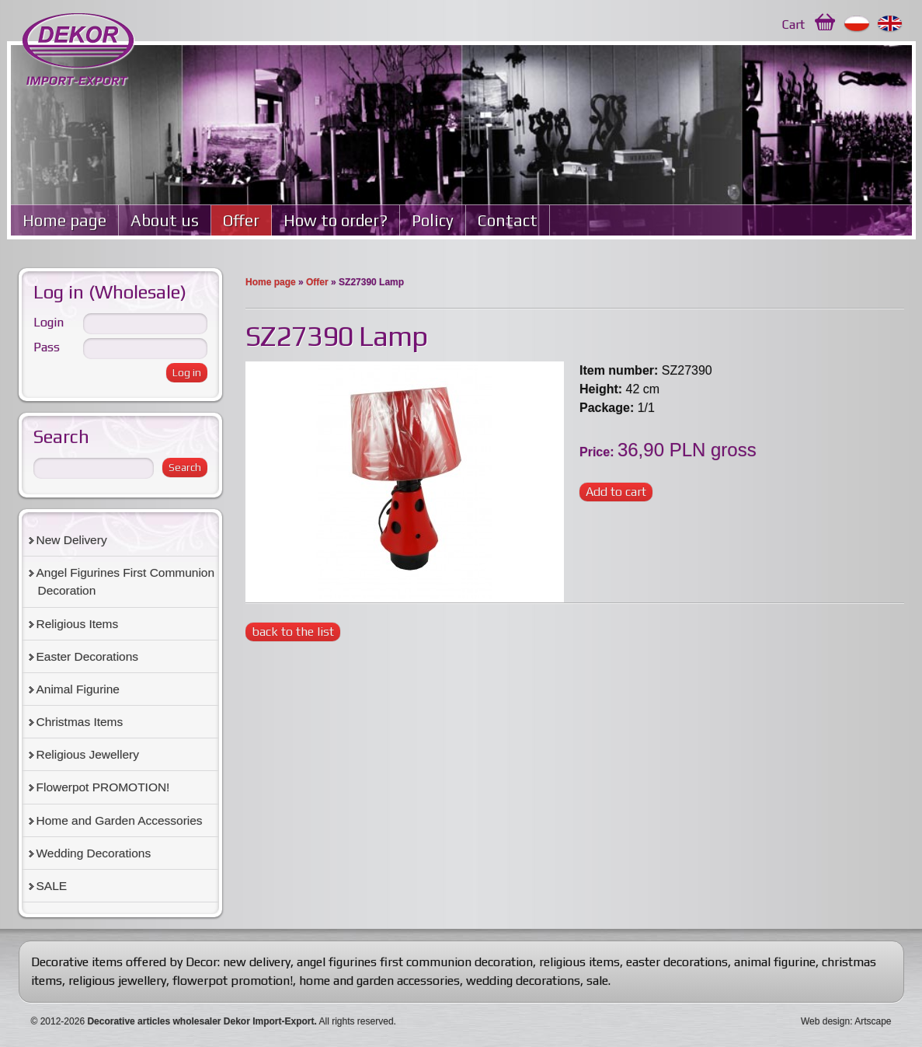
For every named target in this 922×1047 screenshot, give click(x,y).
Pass (46, 347)
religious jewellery (117, 980)
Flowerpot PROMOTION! (103, 787)
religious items (579, 962)
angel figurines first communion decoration (415, 962)
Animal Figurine (78, 689)
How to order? (336, 220)
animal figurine (775, 962)
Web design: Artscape (846, 1021)
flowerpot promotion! (232, 980)
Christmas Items (80, 721)
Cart (793, 24)
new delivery (257, 962)
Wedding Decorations (94, 853)
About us (164, 220)
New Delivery (72, 539)
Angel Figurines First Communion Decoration (126, 581)
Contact (508, 220)
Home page (64, 220)
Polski (857, 24)
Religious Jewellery (88, 754)
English (890, 24)
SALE (52, 885)
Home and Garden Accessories (120, 820)
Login (48, 322)
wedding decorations (523, 980)
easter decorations (677, 962)
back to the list (293, 631)
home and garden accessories (379, 980)
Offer (241, 220)
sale (597, 980)
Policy (433, 220)
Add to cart (616, 491)
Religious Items (78, 623)
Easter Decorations (88, 656)
